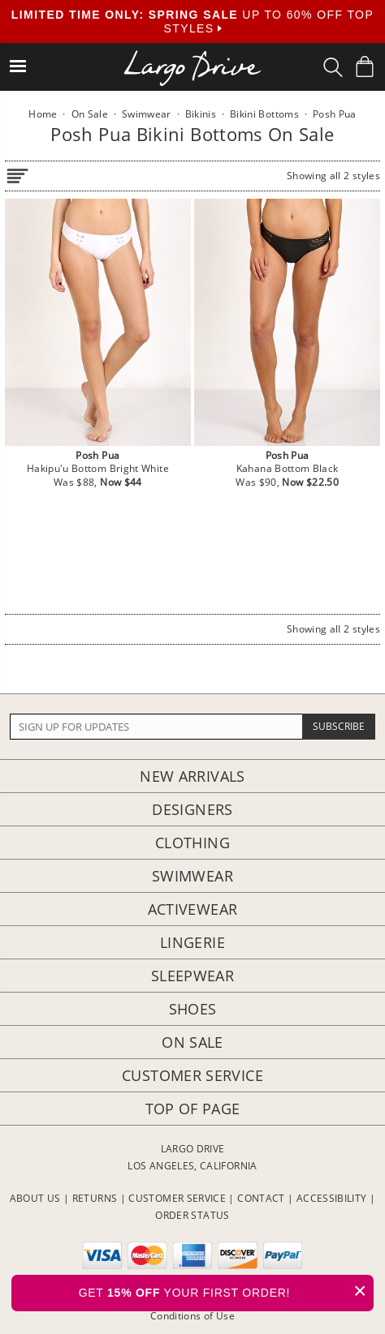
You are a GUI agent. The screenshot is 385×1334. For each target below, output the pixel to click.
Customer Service (192, 1075)
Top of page (192, 1108)
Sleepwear (192, 975)
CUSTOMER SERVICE (177, 1198)
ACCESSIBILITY (331, 1198)
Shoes (193, 1009)
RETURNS (95, 1198)
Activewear (193, 909)
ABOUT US (35, 1198)
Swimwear (192, 876)
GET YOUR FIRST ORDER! (226, 1290)
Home (42, 114)
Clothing (192, 842)
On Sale (192, 1042)
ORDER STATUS (192, 1215)
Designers (192, 809)
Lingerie (192, 942)
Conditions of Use (192, 1316)
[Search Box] (333, 67)
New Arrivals (192, 776)
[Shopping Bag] (364, 66)
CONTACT (261, 1198)
